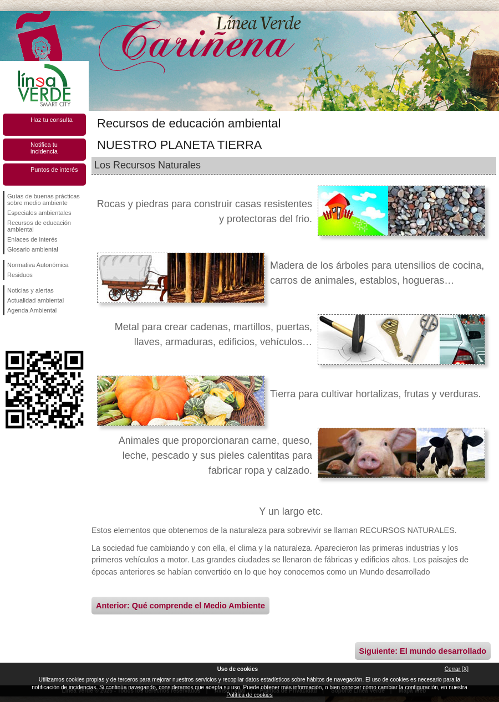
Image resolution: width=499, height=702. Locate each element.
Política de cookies (249, 695)
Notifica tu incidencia (44, 148)
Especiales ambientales (39, 212)
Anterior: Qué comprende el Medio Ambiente (180, 605)
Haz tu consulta (51, 119)
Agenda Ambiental (32, 310)
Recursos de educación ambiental (39, 226)
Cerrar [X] (457, 669)
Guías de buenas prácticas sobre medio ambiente (43, 199)
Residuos (20, 274)
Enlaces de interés (32, 239)
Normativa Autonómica (38, 265)
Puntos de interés (54, 169)
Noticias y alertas (30, 290)
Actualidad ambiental (35, 300)
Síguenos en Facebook (9, 333)
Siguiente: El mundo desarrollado (422, 651)
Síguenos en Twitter (27, 333)
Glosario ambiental (32, 249)
